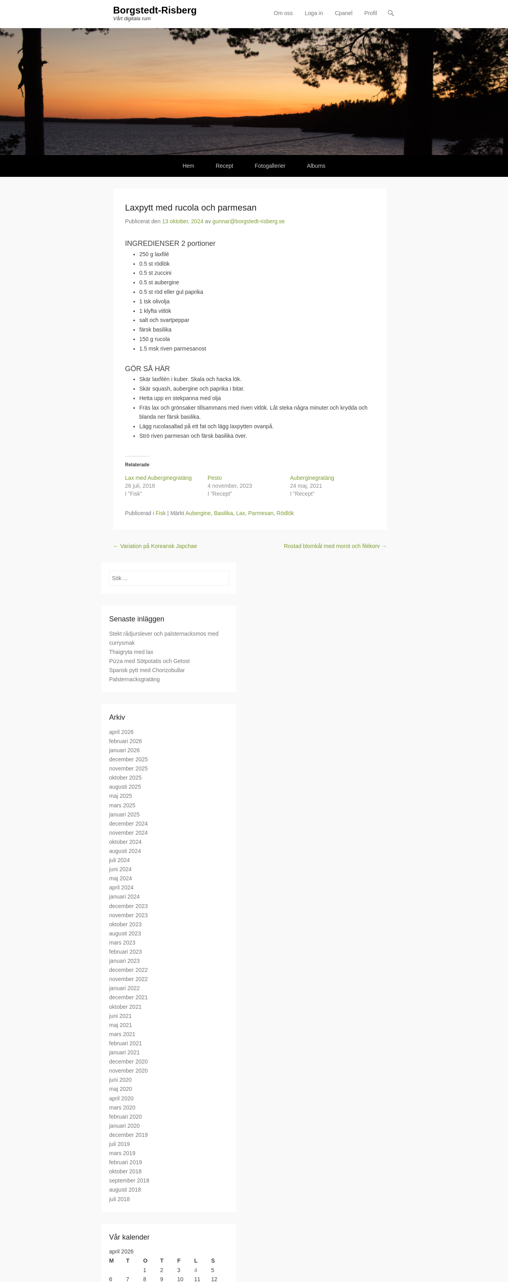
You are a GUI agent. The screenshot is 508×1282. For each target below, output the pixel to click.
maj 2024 (120, 879)
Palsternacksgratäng (134, 679)
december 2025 (128, 760)
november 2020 (128, 1071)
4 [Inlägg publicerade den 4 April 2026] (195, 1270)
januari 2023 (124, 961)
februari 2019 (125, 1162)
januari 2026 (124, 750)
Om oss (283, 14)
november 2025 (128, 769)
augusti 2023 (125, 934)
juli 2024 (119, 860)
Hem (188, 166)
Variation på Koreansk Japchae (155, 546)
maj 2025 (120, 796)
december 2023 (128, 906)
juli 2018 (119, 1199)
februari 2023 (125, 952)
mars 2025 (122, 805)
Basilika (223, 513)
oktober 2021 (125, 1007)
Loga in (314, 14)
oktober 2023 (125, 925)
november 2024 (128, 833)
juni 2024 (120, 869)
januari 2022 (124, 988)
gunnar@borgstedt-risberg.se (248, 221)
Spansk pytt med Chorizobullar (147, 670)
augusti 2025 (125, 787)
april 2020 (121, 1098)
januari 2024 (124, 897)
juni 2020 (120, 1080)
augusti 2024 (125, 851)
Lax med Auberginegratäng (158, 478)
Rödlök (285, 513)
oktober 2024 (125, 842)
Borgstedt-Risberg (155, 11)
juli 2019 (119, 1144)
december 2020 (128, 1062)
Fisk (161, 513)
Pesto (215, 478)
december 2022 (128, 970)
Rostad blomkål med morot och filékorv (335, 546)
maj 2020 (120, 1089)
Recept (224, 166)
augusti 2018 (125, 1190)
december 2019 (128, 1135)
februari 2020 (125, 1117)
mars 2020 (122, 1108)
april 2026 (121, 732)
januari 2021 (124, 1053)
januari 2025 (124, 815)
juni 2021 (120, 1016)
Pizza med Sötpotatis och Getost (149, 661)
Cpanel (343, 14)
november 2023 (128, 915)
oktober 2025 (125, 778)
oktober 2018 (125, 1172)
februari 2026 (125, 741)
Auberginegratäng (312, 478)
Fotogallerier (270, 166)
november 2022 (128, 979)
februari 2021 (125, 1044)
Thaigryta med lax (131, 652)
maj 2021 (120, 1025)
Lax (240, 513)
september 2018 (129, 1181)
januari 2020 (124, 1126)
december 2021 (128, 998)
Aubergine (198, 513)
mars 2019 (122, 1153)
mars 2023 (122, 943)
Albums (316, 166)
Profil (370, 14)
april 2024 (121, 888)
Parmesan (260, 513)
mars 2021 (122, 1034)
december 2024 (128, 824)
